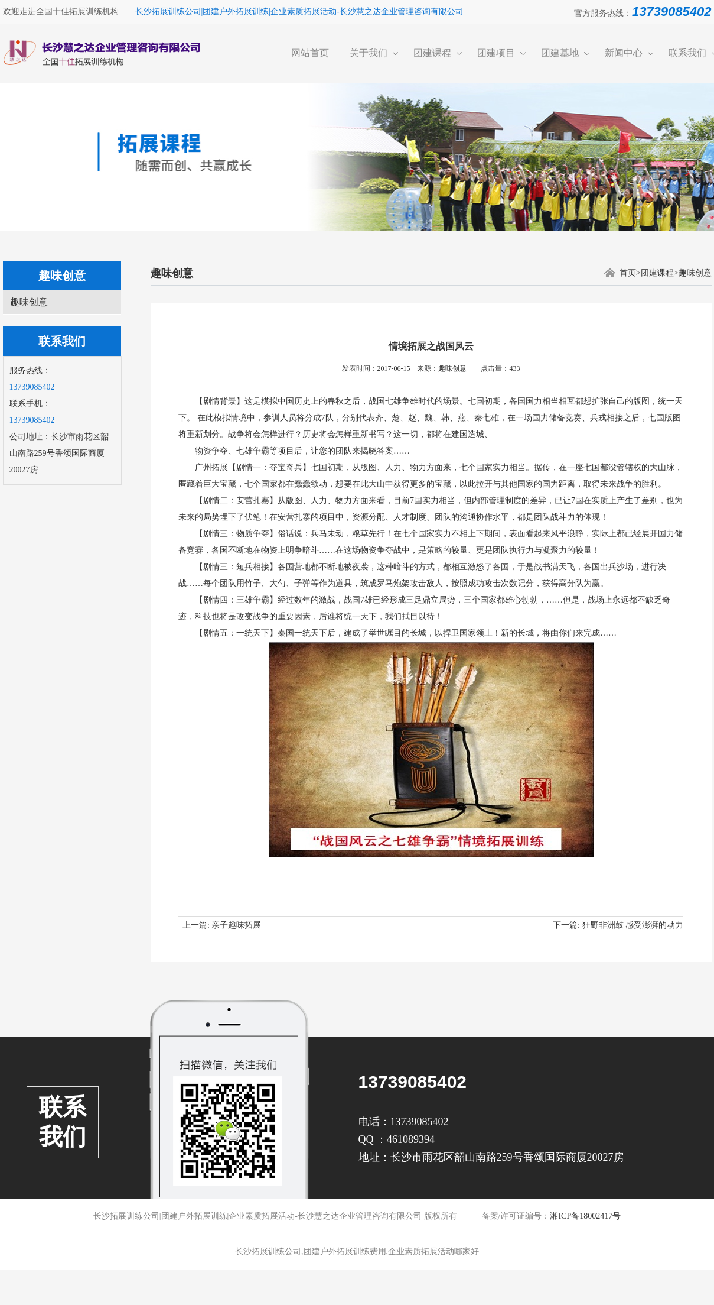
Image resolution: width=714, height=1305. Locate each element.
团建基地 (560, 53)
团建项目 (496, 53)
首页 (628, 272)
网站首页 (310, 53)
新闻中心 (624, 53)
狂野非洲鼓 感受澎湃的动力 (633, 925)
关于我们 (368, 53)
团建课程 (432, 53)
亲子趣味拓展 (236, 925)
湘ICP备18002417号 (585, 1216)
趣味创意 (29, 302)
